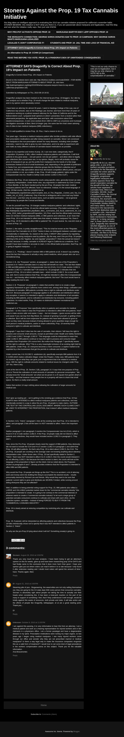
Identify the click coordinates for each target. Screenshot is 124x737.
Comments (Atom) (49, 714)
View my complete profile (101, 240)
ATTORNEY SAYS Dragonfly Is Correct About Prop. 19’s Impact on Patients (42, 48)
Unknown (17, 622)
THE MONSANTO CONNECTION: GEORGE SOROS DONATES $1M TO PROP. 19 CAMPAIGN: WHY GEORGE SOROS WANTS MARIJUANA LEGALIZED (61, 37)
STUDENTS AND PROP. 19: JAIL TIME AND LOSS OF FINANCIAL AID (82, 43)
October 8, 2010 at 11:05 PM (33, 622)
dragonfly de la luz (102, 159)
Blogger (76, 731)
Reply (15, 575)
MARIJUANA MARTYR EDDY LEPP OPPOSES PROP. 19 (82, 32)
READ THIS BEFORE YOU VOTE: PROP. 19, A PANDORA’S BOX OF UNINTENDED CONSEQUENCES (54, 58)
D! (14, 584)
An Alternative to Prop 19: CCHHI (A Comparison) (30, 53)
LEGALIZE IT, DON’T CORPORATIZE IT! (25, 43)
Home (44, 705)
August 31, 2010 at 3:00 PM (27, 584)
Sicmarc (16, 555)
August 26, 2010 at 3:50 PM (32, 555)
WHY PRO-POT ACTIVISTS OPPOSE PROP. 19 (28, 32)
